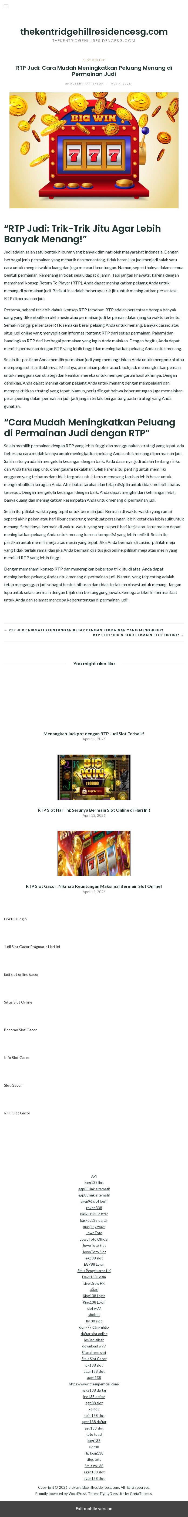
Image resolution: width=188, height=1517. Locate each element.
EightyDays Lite (112, 1493)
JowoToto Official (94, 1239)
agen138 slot (94, 1371)
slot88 (94, 1447)
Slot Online (94, 60)
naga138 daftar (94, 1390)
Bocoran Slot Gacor (20, 1029)
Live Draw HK (94, 1283)
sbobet (94, 1314)
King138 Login (94, 1296)
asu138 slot (94, 1428)
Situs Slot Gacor (94, 1359)
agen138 (94, 1377)
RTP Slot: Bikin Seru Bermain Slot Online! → (138, 635)
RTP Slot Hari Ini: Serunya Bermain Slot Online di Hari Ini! (94, 809)
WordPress (77, 1493)
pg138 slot (94, 1365)
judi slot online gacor (21, 974)
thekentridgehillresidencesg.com (94, 32)
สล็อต (94, 1289)
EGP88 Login (94, 1264)
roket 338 (94, 1208)
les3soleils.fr (94, 1340)
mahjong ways (94, 1226)
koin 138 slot (94, 1415)
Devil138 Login (94, 1277)
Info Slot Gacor (17, 1057)
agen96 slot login (94, 1201)
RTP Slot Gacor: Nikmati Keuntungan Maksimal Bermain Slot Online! (94, 886)
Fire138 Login (15, 919)
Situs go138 (94, 1466)
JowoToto (94, 1233)
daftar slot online (94, 1334)
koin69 (94, 1409)
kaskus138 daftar (94, 1214)
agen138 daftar (94, 1422)
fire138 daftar (94, 1397)
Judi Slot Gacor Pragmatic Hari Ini (32, 946)
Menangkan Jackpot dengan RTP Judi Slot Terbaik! (94, 733)
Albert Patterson (81, 83)
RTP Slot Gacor (17, 1113)
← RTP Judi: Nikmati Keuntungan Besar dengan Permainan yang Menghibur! (83, 630)
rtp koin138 (94, 1453)
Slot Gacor (13, 1085)
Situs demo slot (94, 1352)
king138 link (94, 1182)
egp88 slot (94, 1258)
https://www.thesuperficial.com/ (94, 1384)
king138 (94, 1440)
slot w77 (94, 1308)
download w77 (94, 1346)
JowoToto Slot (94, 1245)
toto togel (94, 1434)
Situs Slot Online (18, 1002)
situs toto (94, 1459)
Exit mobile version (94, 1508)
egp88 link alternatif (94, 1189)
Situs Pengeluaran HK (94, 1271)
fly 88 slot (94, 1321)
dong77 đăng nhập (94, 1327)
